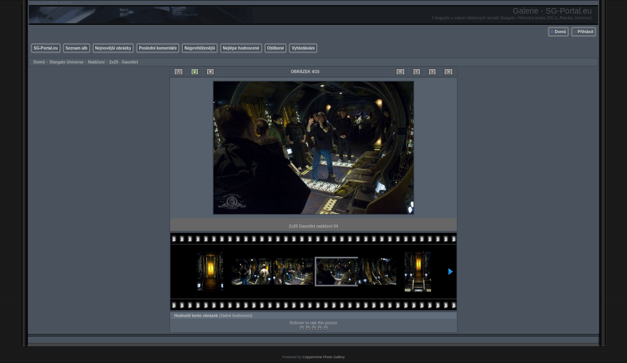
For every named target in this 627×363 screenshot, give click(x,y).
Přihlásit (585, 32)
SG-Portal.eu (46, 48)
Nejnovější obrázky (113, 48)
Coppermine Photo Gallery (323, 357)
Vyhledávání (303, 48)
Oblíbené (275, 48)
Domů (560, 32)
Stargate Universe (67, 62)
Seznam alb (77, 48)
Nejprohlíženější (199, 48)
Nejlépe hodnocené (241, 48)
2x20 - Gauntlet (123, 62)
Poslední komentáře (158, 48)
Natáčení (96, 62)
